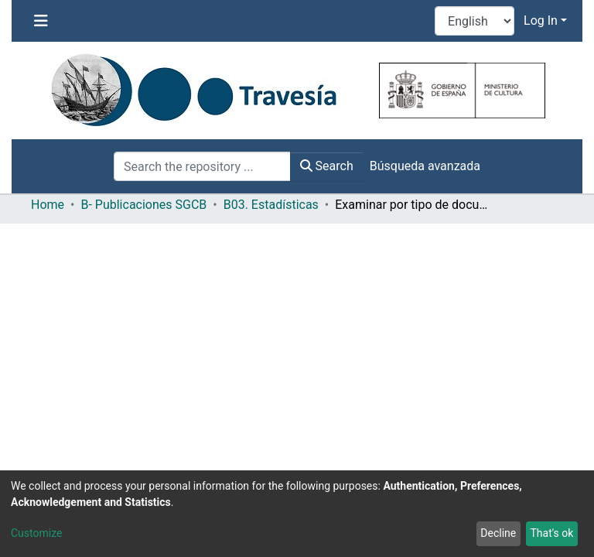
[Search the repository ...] (202, 166)
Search (326, 166)
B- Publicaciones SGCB (143, 204)
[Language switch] (474, 21)
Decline (498, 533)
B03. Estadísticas (271, 204)
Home (47, 204)
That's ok (551, 533)
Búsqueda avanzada (425, 166)
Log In (541, 20)
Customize (36, 533)
